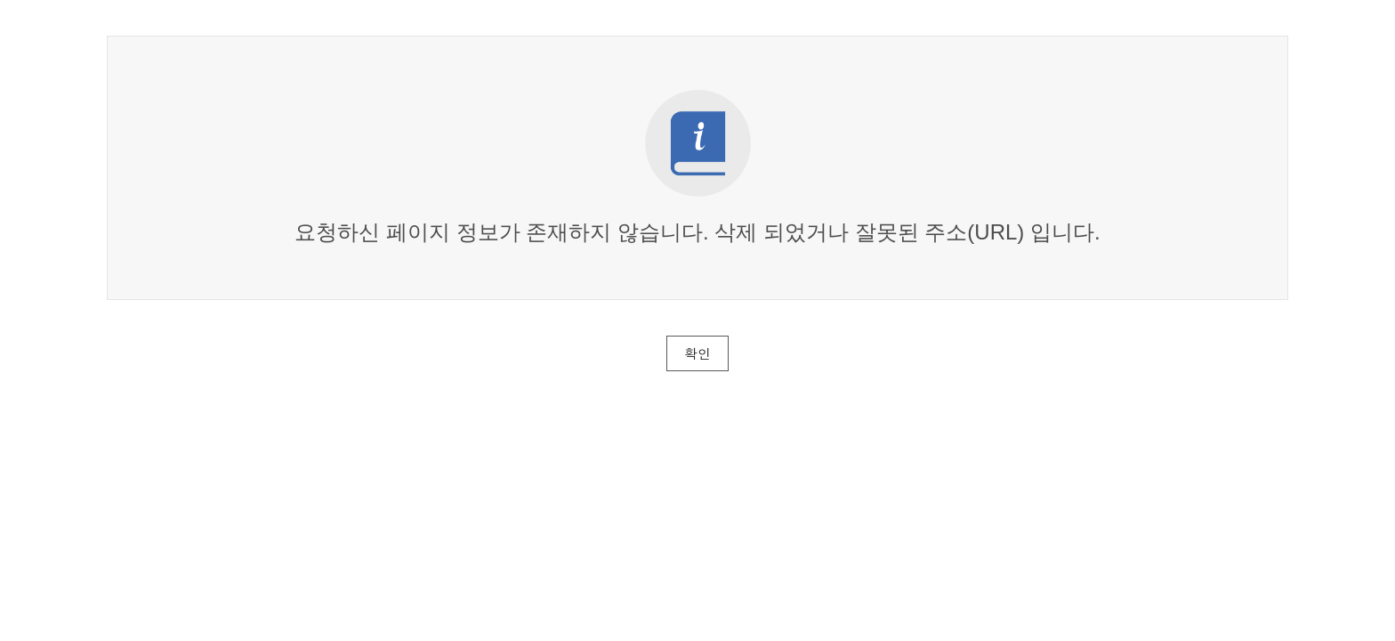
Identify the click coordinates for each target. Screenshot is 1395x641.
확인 (697, 353)
